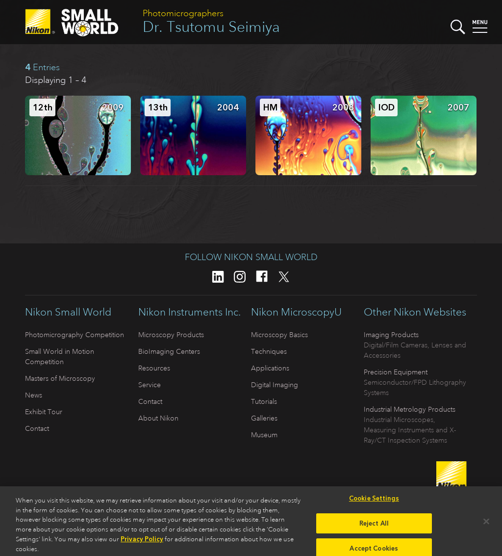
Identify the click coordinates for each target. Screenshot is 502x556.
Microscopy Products (171, 334)
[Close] (486, 524)
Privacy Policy (142, 542)
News (33, 395)
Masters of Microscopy (60, 378)
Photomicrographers (183, 13)
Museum (264, 434)
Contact (37, 428)
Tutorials (264, 401)
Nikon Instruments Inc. (189, 312)
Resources (154, 368)
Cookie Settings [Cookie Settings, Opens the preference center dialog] (374, 501)
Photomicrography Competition (74, 334)
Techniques (269, 351)
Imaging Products (391, 334)
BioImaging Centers (169, 351)
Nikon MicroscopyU (296, 312)
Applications (270, 368)
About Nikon (158, 418)
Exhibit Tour (43, 411)
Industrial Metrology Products (409, 409)
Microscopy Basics (279, 334)
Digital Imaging (274, 384)
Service (149, 384)
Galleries (264, 418)
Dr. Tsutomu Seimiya (211, 26)
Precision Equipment (395, 372)
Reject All (374, 526)
